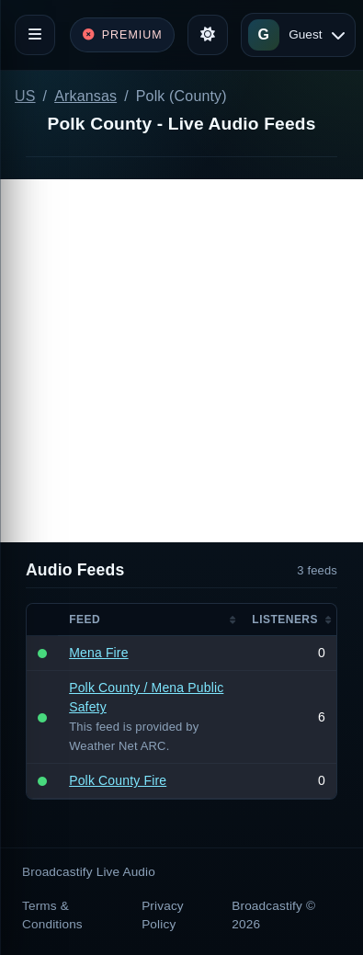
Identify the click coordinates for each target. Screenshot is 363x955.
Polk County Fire (117, 780)
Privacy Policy (163, 915)
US (25, 96)
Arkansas (85, 96)
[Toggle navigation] (35, 35)
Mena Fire (98, 652)
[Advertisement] (181, 360)
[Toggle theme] (207, 35)
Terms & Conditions (52, 915)
